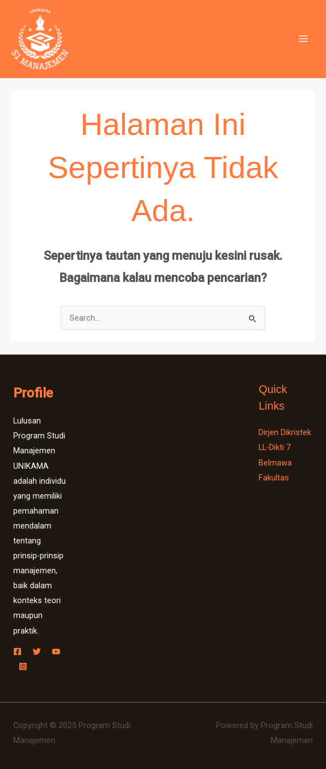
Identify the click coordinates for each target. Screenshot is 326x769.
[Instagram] (23, 666)
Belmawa (275, 463)
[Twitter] (37, 651)
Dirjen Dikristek (285, 432)
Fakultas (274, 478)
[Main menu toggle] (303, 39)
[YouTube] (56, 651)
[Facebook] (17, 651)
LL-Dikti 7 (275, 447)
